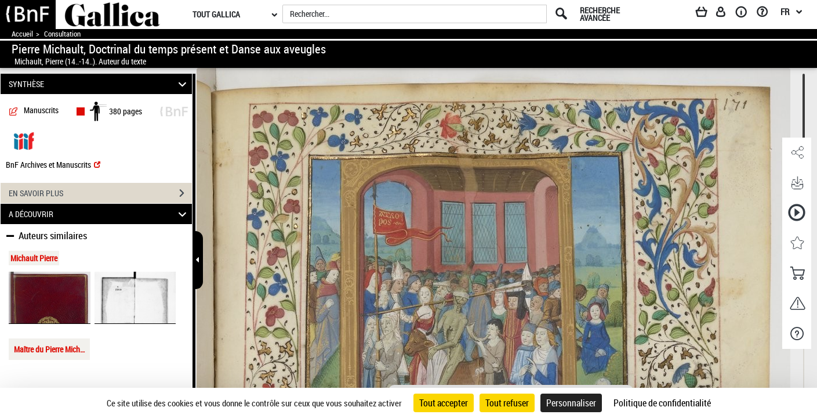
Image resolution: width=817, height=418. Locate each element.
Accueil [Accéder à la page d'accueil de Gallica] (22, 34)
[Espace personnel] (726, 14)
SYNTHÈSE (99, 84)
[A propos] (745, 14)
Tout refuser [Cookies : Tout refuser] (507, 403)
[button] (796, 153)
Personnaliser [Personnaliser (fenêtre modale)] (571, 403)
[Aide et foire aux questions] (766, 14)
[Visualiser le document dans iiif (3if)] (24, 140)
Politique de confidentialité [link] (662, 403)
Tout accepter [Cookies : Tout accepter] (443, 403)
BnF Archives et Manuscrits (53, 164)
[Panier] (706, 14)
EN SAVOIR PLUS (100, 193)
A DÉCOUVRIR (99, 214)
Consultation (62, 34)
